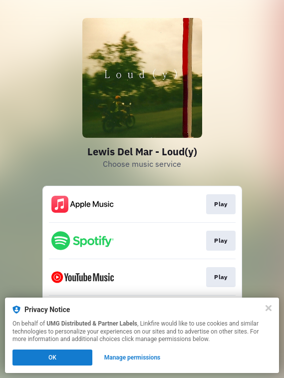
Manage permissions (132, 357)
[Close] (269, 308)
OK (52, 357)
